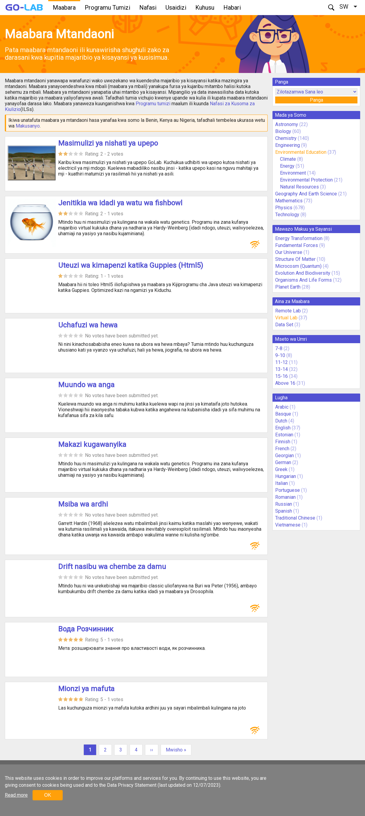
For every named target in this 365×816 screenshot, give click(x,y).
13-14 (281, 369)
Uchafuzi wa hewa (88, 325)
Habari (232, 7)
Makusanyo (28, 126)
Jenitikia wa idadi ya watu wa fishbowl (120, 203)
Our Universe (288, 252)
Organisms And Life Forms (303, 280)
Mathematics (289, 201)
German (283, 462)
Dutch (281, 421)
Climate (288, 159)
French (282, 448)
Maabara (64, 7)
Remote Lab (288, 311)
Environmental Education (300, 152)
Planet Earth (287, 287)
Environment (293, 173)
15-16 (281, 376)
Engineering (287, 145)
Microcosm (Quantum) (298, 266)
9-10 (280, 355)
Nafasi (147, 7)
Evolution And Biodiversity (302, 273)
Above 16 (285, 383)
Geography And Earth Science (306, 194)
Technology (287, 214)
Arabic (281, 407)
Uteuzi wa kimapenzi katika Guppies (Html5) (130, 265)
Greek (281, 469)
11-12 (281, 362)
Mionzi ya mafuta (86, 689)
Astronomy (286, 124)
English (283, 428)
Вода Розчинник (85, 629)
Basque (283, 414)
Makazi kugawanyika (92, 444)
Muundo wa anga (86, 385)
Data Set (284, 324)
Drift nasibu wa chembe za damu (112, 566)
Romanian (285, 497)
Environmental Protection (306, 180)
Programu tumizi (153, 103)
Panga (316, 100)
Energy (288, 166)
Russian (283, 504)
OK (47, 795)
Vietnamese (287, 525)
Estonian (284, 435)
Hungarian (285, 476)
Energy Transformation (299, 238)
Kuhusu (204, 7)
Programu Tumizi (107, 7)
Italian (281, 483)
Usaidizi (175, 7)
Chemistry (286, 138)
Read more (16, 795)
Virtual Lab (286, 318)
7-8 (278, 348)
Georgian (284, 455)
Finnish (282, 441)
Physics (283, 207)
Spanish (283, 511)
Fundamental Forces (296, 245)
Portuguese (287, 490)
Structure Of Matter (295, 259)
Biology (283, 131)
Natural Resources (300, 187)
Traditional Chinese (295, 518)
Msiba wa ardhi (83, 504)
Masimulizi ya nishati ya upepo (108, 143)
